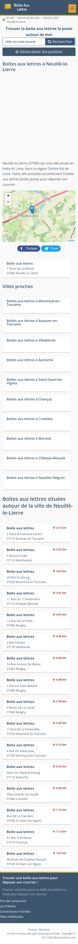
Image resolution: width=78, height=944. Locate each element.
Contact (32, 929)
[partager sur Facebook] (29, 248)
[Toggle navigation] (72, 8)
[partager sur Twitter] (51, 248)
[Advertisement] (39, 120)
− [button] (8, 202)
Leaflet (71, 240)
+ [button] (8, 196)
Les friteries (8, 906)
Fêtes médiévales (11, 917)
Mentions (44, 929)
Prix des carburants (13, 901)
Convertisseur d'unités (15, 911)
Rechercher (60, 41)
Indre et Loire (12, 168)
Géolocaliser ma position (39, 51)
